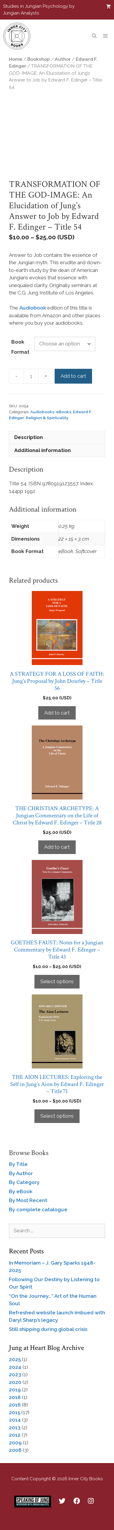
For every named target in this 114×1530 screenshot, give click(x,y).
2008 (15, 1450)
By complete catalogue (38, 1209)
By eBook (20, 1191)
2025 (15, 1359)
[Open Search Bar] (93, 36)
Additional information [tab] (42, 450)
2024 (15, 1367)
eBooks (63, 411)
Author (63, 59)
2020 (15, 1382)
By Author (21, 1173)
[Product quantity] (31, 376)
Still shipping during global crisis (48, 1329)
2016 (15, 1405)
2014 (15, 1420)
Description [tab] (28, 437)
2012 (14, 1435)
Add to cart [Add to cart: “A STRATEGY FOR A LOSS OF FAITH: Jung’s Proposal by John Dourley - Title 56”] (57, 713)
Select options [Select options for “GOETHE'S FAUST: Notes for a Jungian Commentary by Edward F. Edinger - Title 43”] (57, 981)
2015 (14, 1412)
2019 (15, 1390)
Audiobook (32, 308)
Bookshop (38, 59)
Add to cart (73, 376)
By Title (18, 1164)
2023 (15, 1374)
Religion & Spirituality (47, 417)
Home (15, 59)
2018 (15, 1397)
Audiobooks (42, 411)
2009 (15, 1443)
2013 (14, 1427)
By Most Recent (28, 1200)
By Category (24, 1182)
